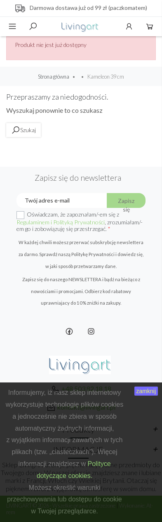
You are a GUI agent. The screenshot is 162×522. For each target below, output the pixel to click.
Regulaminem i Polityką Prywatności (60, 222)
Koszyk (149, 26)
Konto (129, 26)
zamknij (146, 391)
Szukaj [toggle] (33, 26)
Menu (12, 26)
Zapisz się (126, 202)
